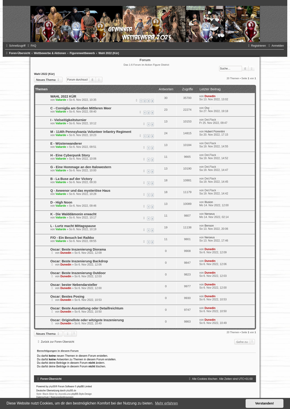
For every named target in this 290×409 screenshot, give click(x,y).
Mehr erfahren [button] (166, 403)
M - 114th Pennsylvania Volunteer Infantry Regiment (90, 132)
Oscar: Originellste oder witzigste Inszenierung (87, 320)
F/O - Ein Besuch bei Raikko (72, 237)
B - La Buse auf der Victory (71, 179)
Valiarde (61, 99)
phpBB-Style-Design (81, 394)
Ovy (207, 108)
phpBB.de (71, 390)
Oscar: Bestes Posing (67, 296)
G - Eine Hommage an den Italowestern (80, 167)
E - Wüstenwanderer (66, 143)
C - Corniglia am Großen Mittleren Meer (80, 108)
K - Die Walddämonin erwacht (73, 214)
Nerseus (210, 213)
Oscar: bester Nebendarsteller (73, 285)
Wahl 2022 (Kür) (44, 74)
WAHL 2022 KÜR (63, 96)
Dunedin (210, 96)
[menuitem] (31, 45)
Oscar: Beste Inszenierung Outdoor (78, 273)
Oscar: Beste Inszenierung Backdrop (79, 261)
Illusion (209, 202)
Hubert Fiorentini (215, 131)
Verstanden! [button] (264, 403)
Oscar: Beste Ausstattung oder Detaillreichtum (86, 308)
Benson (209, 225)
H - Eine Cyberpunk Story (70, 155)
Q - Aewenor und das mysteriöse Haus (80, 190)
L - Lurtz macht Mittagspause (73, 226)
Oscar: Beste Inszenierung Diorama (78, 249)
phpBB (52, 386)
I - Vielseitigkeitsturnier (68, 120)
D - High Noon (61, 202)
